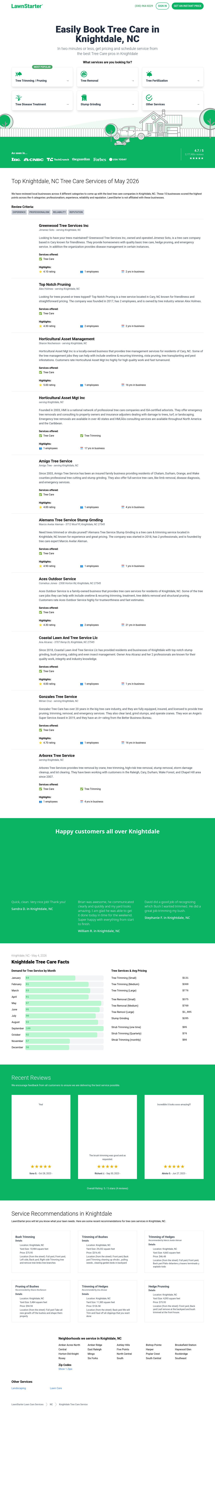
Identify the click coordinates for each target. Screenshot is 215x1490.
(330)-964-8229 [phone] (144, 5)
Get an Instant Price (187, 5)
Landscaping (19, 1388)
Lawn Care (56, 1388)
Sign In (162, 5)
